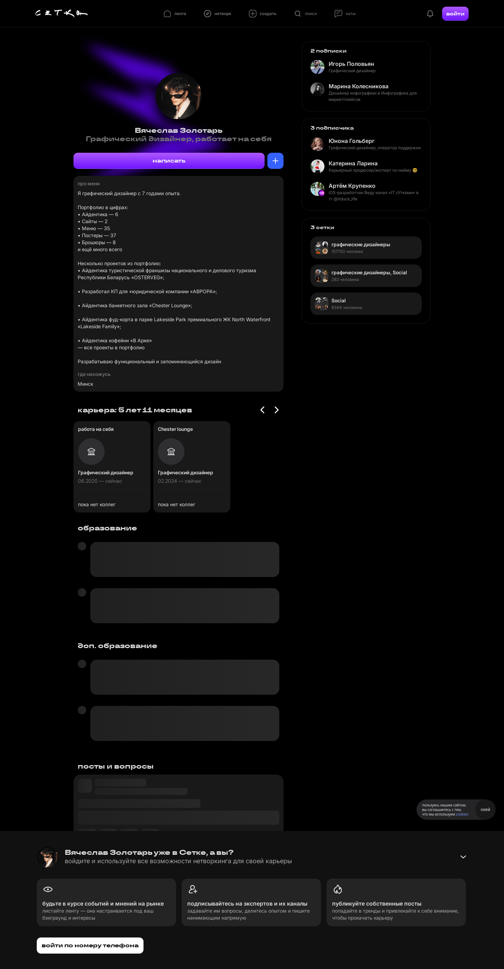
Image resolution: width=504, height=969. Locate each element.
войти (455, 13)
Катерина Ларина (353, 163)
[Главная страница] (61, 13)
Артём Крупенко (352, 185)
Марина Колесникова (358, 86)
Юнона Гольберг (351, 140)
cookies (462, 814)
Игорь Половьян (351, 63)
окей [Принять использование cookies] (485, 809)
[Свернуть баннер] (463, 857)
